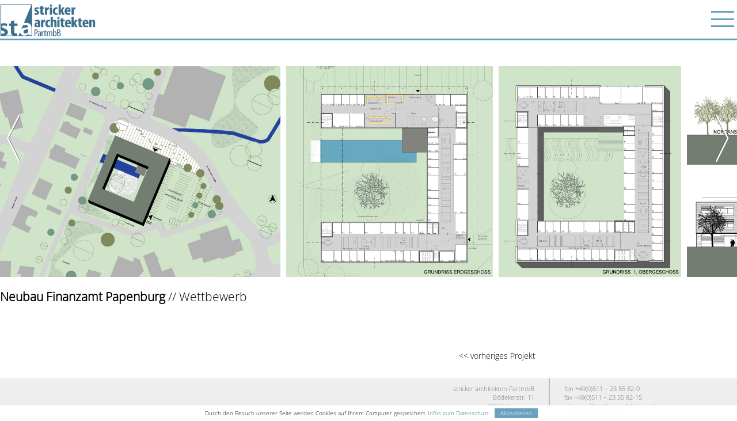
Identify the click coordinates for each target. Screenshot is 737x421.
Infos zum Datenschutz (458, 413)
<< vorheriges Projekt (497, 355)
